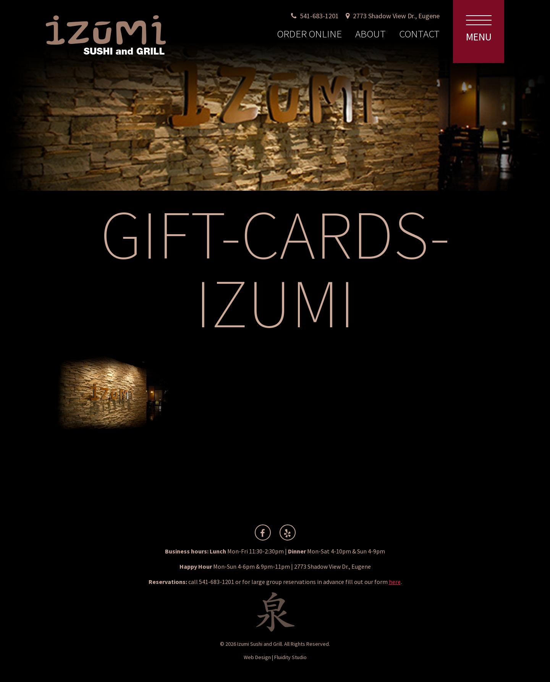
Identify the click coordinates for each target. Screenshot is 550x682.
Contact (419, 33)
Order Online (309, 33)
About (370, 33)
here (395, 581)
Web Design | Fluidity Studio (275, 657)
